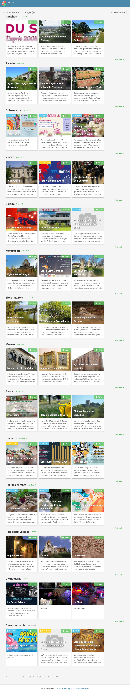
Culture (10, 204)
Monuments (13, 250)
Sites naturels (14, 297)
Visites (10, 157)
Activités (11, 16)
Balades (11, 63)
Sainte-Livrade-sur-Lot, (48, 677)
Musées (11, 344)
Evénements (13, 110)
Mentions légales (67, 689)
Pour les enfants (16, 485)
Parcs (9, 391)
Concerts (11, 438)
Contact (58, 689)
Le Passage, (25, 677)
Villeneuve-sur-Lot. (62, 677)
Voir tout (23, 17)
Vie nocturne (13, 578)
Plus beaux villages (17, 531)
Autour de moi (118, 12)
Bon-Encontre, (35, 677)
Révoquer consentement (81, 689)
